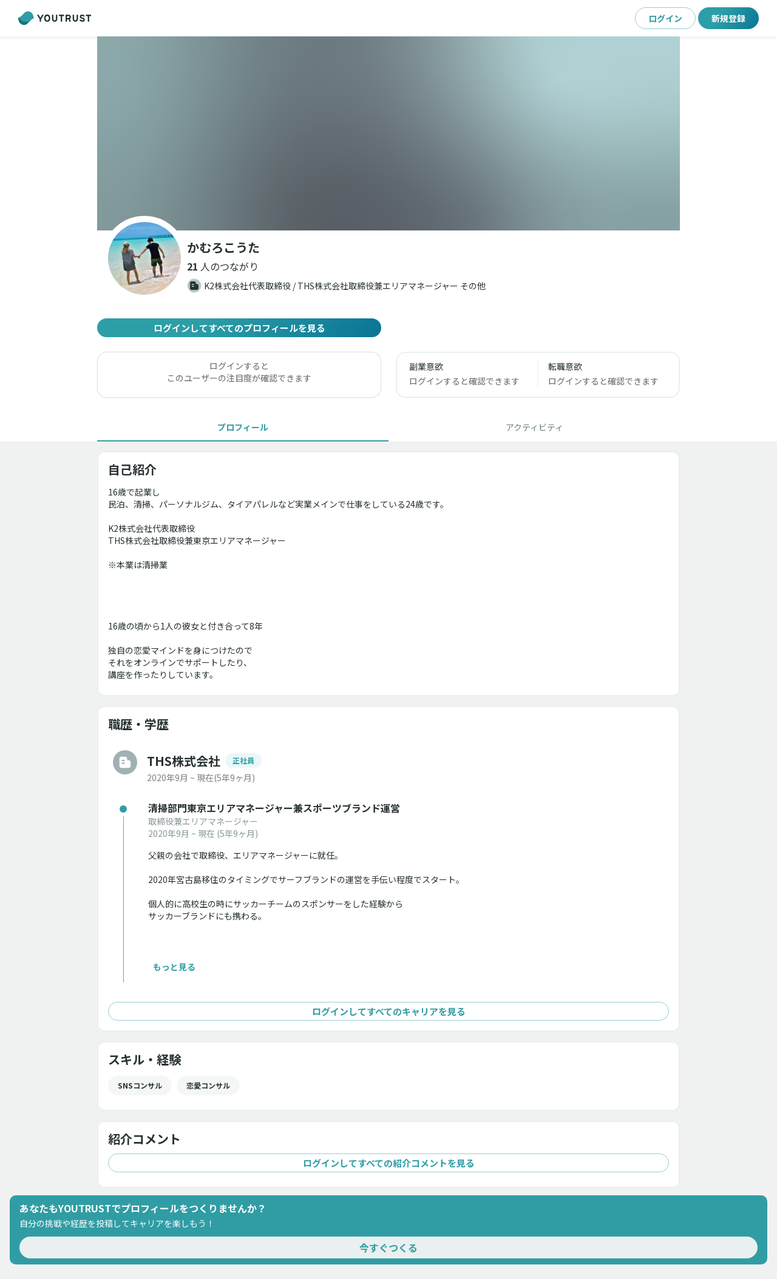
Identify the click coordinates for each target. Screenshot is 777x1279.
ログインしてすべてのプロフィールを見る (239, 327)
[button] (223, 266)
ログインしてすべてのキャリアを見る (388, 1011)
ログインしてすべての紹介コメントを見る (388, 1163)
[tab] (242, 426)
